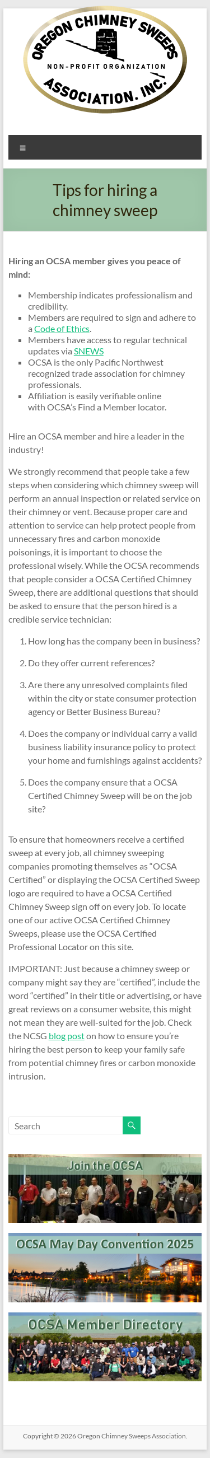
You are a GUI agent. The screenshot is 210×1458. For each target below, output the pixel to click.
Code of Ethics (62, 328)
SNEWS (89, 350)
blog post (67, 1035)
